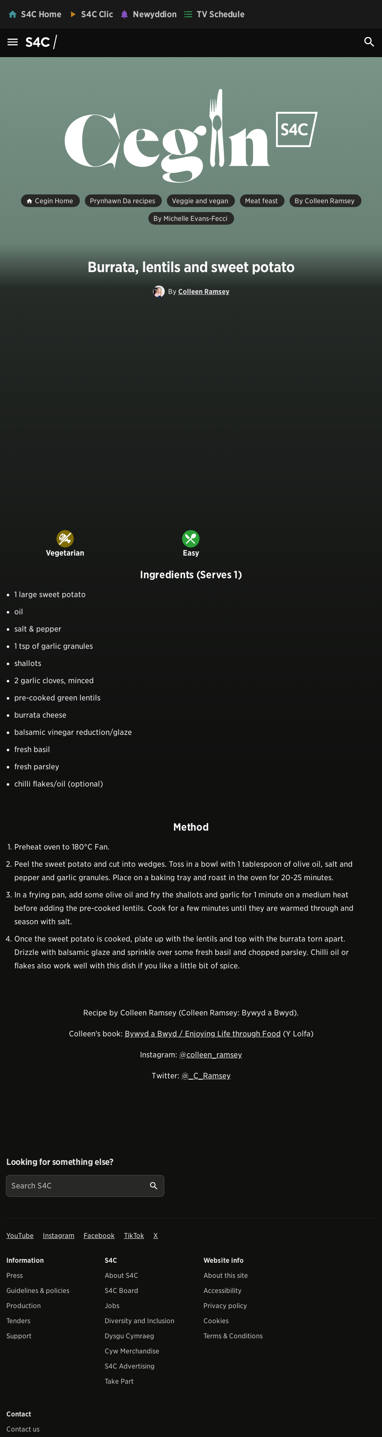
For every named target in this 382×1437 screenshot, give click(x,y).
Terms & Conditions (233, 1336)
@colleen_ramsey (210, 1054)
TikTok (134, 1236)
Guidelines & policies (37, 1291)
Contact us (23, 1429)
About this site (225, 1276)
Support (19, 1336)
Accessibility (222, 1291)
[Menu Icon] (12, 42)
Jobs (112, 1306)
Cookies (216, 1321)
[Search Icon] (369, 42)
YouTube (20, 1236)
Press (14, 1276)
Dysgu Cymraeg (129, 1336)
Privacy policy (225, 1306)
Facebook (99, 1236)
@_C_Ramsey (206, 1075)
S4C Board (121, 1291)
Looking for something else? (59, 1162)
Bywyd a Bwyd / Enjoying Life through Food (203, 1033)
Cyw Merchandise (132, 1351)
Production (23, 1306)
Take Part (119, 1381)
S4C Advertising (130, 1366)
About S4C (121, 1276)
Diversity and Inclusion (139, 1321)
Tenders (18, 1321)
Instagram (58, 1236)
